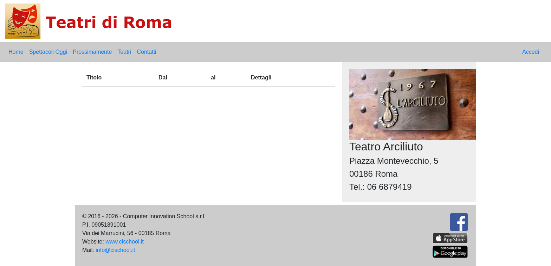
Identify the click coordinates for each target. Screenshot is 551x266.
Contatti (146, 52)
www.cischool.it (124, 242)
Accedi (530, 52)
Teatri (124, 52)
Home (16, 52)
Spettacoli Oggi (48, 52)
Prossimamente (92, 52)
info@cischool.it (115, 250)
